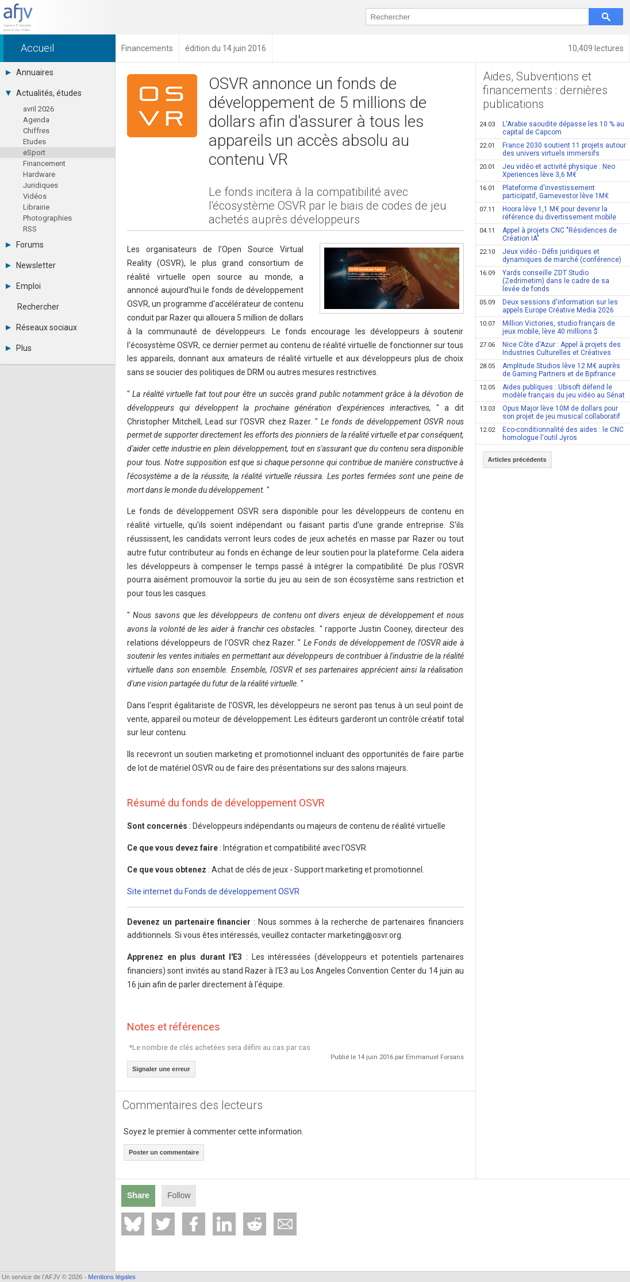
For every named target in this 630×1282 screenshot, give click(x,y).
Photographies (47, 218)
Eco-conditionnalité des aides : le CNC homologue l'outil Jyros (551, 434)
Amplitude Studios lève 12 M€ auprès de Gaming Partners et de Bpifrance (549, 370)
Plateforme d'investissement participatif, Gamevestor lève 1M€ (544, 192)
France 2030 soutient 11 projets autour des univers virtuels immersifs (552, 149)
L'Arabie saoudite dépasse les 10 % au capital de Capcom (551, 128)
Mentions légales (112, 1276)
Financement (44, 163)
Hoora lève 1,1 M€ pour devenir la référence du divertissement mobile (547, 213)
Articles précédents (517, 459)
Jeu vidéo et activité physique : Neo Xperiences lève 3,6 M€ (547, 171)
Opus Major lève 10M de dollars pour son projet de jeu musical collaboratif (549, 412)
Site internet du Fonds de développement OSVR (213, 891)
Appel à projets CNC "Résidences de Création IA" (548, 234)
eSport (34, 152)
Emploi (23, 286)
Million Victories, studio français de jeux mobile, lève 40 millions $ (547, 327)
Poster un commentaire (164, 1152)
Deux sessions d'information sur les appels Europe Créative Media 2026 (548, 306)
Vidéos (35, 196)
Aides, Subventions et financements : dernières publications (545, 90)
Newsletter (31, 265)
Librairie (36, 207)
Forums (25, 244)
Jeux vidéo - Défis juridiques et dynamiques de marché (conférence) (550, 256)
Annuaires (29, 72)
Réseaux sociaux (41, 327)
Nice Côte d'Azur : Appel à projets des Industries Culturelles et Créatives (550, 349)
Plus (19, 348)
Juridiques (40, 185)
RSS (30, 229)
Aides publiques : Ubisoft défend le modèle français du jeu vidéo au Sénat (552, 391)
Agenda (36, 119)
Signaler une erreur (161, 1068)
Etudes (34, 141)
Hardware (39, 174)
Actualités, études (44, 93)
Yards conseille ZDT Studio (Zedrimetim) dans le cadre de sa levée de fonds (544, 281)
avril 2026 (38, 109)
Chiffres (36, 130)
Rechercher (38, 306)
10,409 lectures (596, 48)
